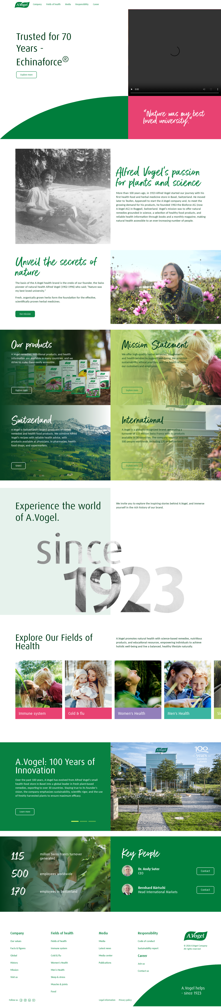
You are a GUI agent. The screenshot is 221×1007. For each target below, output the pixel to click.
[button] (75, 863)
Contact (205, 889)
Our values (15, 941)
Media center (105, 955)
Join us (141, 963)
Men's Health (57, 969)
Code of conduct (146, 941)
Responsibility (82, 4)
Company (37, 4)
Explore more (26, 75)
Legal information (107, 1000)
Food (53, 991)
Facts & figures (18, 948)
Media (68, 4)
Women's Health (59, 962)
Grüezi (18, 501)
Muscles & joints (59, 984)
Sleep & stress (58, 977)
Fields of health (53, 4)
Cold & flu (56, 955)
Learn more (25, 854)
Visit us (14, 977)
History (14, 962)
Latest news (105, 948)
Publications (105, 962)
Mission (14, 969)
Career (96, 4)
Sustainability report (148, 948)
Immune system (59, 948)
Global (13, 955)
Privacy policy (125, 1000)
